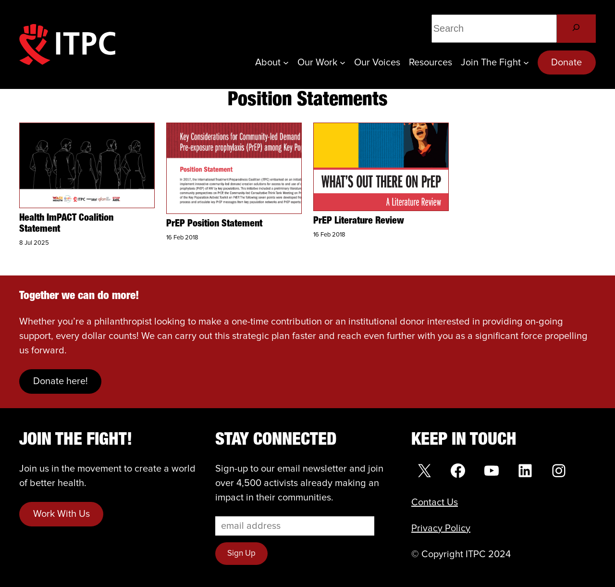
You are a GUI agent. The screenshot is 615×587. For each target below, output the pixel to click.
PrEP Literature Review (358, 221)
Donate (566, 62)
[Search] (576, 28)
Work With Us (61, 514)
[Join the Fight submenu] (526, 62)
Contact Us (434, 502)
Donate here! (60, 381)
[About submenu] (286, 62)
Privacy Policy (440, 528)
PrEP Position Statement (214, 224)
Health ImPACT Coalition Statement (66, 224)
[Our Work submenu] (342, 62)
